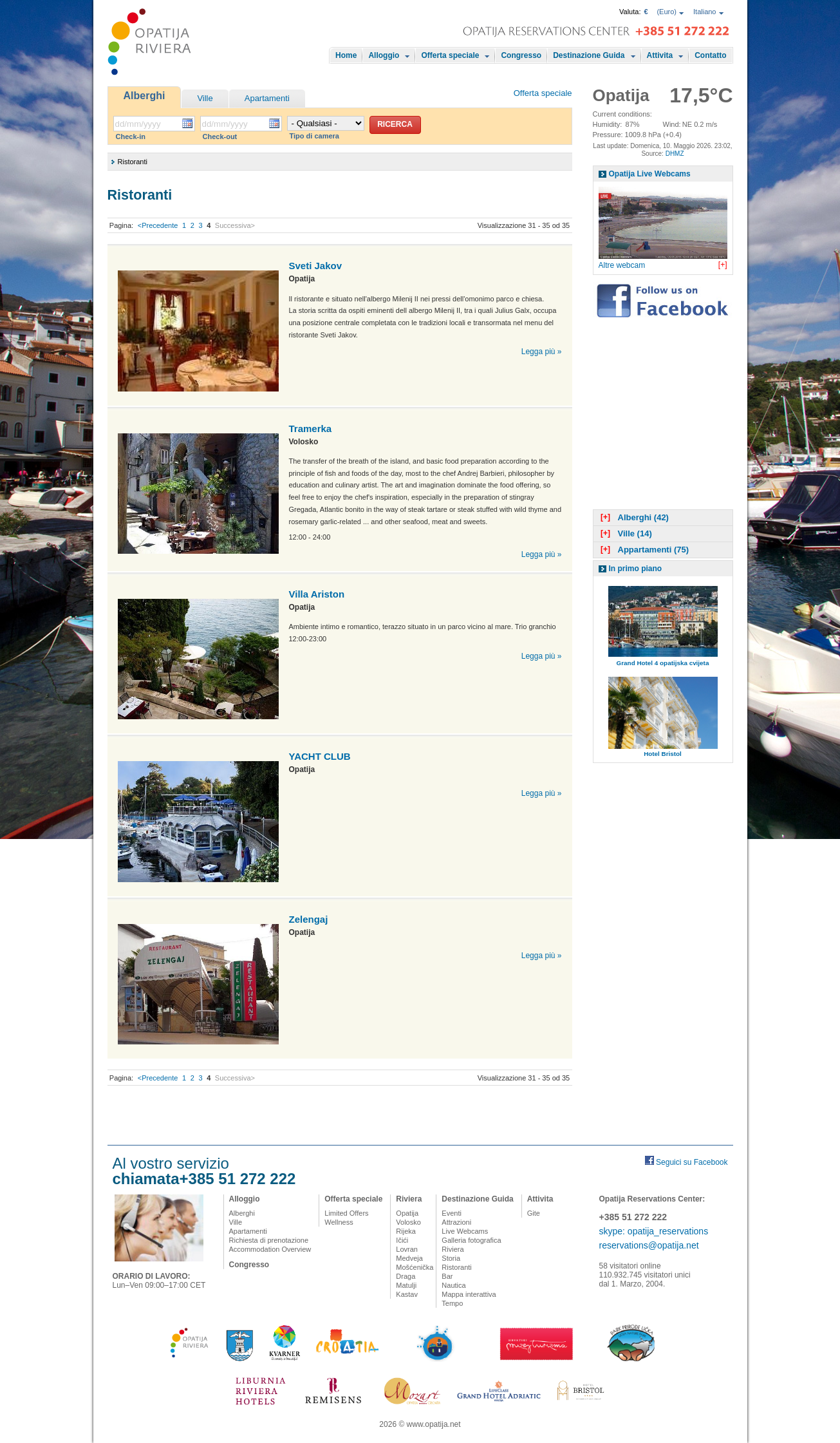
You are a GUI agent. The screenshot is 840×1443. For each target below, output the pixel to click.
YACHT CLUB (320, 756)
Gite (533, 1213)
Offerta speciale (450, 55)
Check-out (220, 136)
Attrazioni (456, 1222)
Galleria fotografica (471, 1240)
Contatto (710, 55)
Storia (451, 1258)
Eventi (452, 1213)
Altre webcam (622, 265)
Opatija (407, 1213)
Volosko (408, 1222)
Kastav (407, 1294)
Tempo (452, 1303)
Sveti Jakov (315, 265)
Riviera (409, 1198)
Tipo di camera (314, 136)
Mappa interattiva (469, 1294)
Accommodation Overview (270, 1249)
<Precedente (158, 225)
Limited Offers (346, 1213)
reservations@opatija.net (649, 1245)
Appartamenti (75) (643, 549)
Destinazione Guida (588, 55)
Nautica (453, 1285)
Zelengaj (308, 919)
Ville (204, 98)
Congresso (521, 55)
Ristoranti (456, 1267)
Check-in (130, 136)
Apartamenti (267, 98)
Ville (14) (625, 533)
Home (346, 55)
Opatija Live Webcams (650, 173)
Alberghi (144, 95)
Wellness (338, 1222)
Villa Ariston (317, 594)
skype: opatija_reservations (654, 1231)
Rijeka (406, 1231)
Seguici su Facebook (691, 1162)
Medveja (409, 1258)
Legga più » (541, 351)
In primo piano (635, 568)
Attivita (660, 55)
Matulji (406, 1285)
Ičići (402, 1240)
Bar (447, 1276)
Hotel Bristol (663, 753)
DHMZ (675, 153)
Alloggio (383, 55)
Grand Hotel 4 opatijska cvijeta (663, 662)
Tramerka (310, 428)
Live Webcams (465, 1231)
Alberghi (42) (633, 517)
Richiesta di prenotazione (269, 1240)
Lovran (407, 1249)
